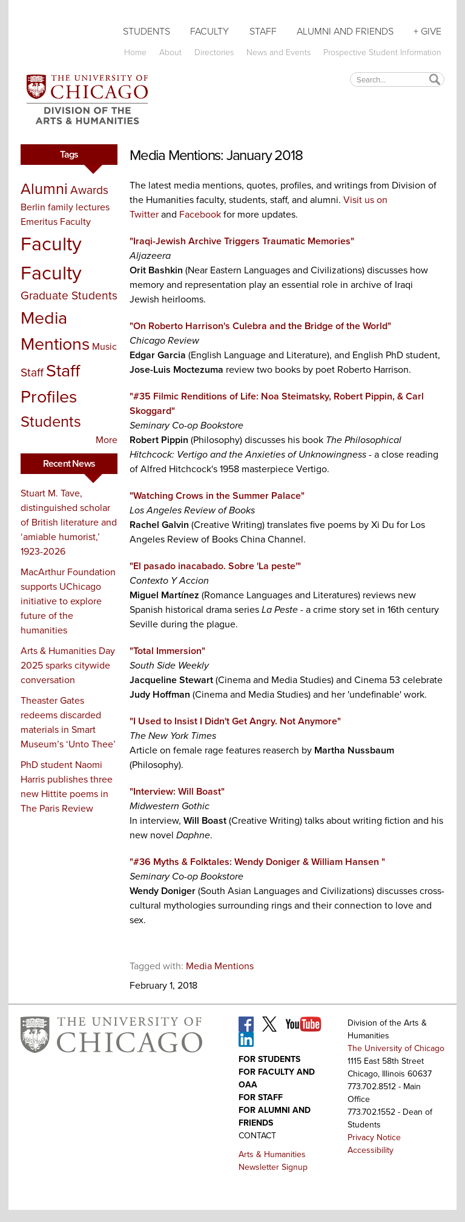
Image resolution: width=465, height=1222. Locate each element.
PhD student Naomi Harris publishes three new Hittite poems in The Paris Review (67, 786)
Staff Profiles (50, 383)
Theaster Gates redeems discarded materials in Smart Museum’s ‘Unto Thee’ (68, 722)
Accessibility (371, 1150)
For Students (269, 1059)
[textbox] (397, 79)
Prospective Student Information (382, 52)
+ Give (427, 31)
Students (146, 31)
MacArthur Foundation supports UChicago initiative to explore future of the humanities (68, 601)
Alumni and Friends (345, 31)
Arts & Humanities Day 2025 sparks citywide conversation (68, 665)
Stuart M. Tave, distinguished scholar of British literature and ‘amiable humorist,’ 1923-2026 (69, 522)
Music (104, 346)
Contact (257, 1135)
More (106, 440)
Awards (89, 190)
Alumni (44, 188)
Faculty (209, 31)
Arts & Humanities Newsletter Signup (273, 1161)
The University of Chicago (396, 1048)
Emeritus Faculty (56, 222)
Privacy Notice (374, 1137)
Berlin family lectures (65, 207)
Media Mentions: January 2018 (216, 155)
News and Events (278, 52)
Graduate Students (69, 295)
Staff (263, 31)
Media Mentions (55, 330)
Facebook (200, 214)
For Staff (261, 1097)
